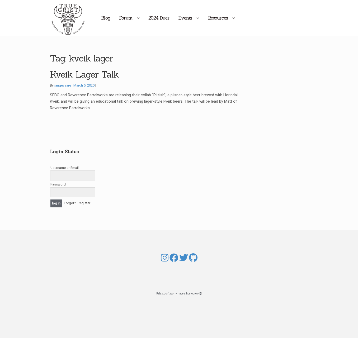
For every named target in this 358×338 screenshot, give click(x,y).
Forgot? (70, 203)
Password (58, 184)
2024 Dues (180, 18)
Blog (127, 18)
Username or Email (64, 168)
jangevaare (62, 85)
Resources (239, 18)
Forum (147, 18)
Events (206, 18)
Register (84, 203)
